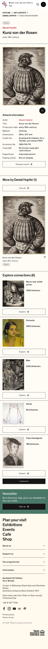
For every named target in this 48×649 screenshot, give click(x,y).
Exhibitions (12, 525)
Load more (24, 481)
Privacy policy (8, 614)
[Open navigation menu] (43, 4)
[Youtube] (14, 608)
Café (7, 534)
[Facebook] (4, 608)
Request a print (24, 164)
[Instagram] (9, 608)
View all (24, 188)
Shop (7, 539)
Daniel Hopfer (10, 27)
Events (9, 529)
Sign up (24, 506)
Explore (24, 311)
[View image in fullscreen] (42, 110)
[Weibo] (24, 608)
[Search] (37, 4)
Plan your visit (14, 520)
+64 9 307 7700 (10, 602)
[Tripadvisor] (19, 608)
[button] (24, 231)
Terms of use (8, 617)
